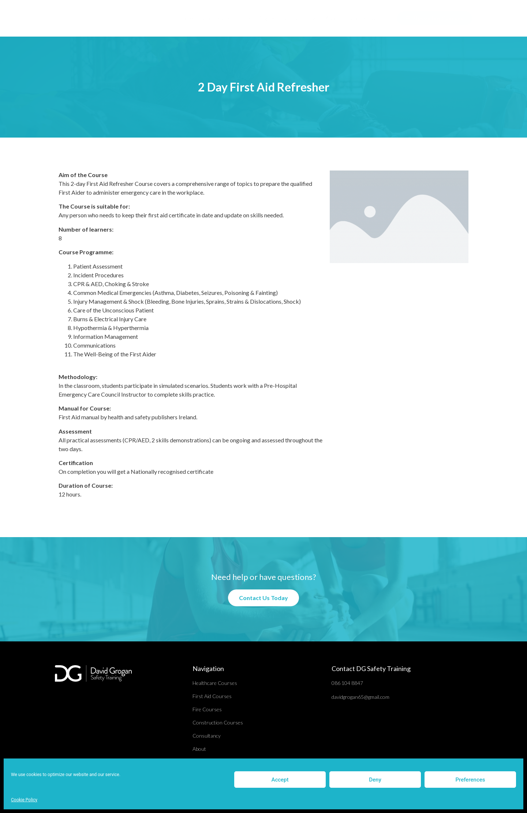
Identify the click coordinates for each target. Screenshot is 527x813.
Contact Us (364, 18)
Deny (375, 779)
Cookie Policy (24, 799)
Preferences (470, 779)
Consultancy (300, 18)
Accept (279, 779)
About (332, 18)
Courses (216, 18)
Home (186, 18)
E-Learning (257, 18)
